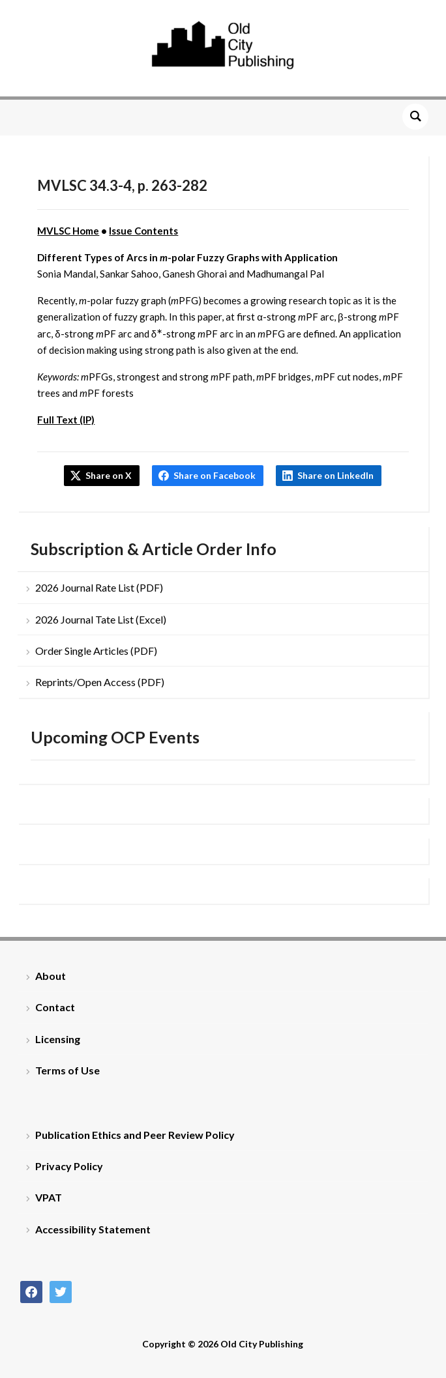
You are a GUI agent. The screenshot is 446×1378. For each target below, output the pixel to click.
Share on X (108, 475)
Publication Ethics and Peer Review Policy (135, 1134)
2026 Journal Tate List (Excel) (100, 619)
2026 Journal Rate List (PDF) (99, 587)
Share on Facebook (214, 475)
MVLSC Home (68, 231)
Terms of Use (67, 1070)
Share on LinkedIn (335, 475)
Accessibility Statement (93, 1229)
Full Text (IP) (66, 419)
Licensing (57, 1039)
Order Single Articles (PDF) (96, 650)
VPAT (48, 1197)
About (50, 975)
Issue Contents (143, 231)
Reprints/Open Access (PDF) (99, 682)
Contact (55, 1007)
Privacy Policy (69, 1166)
